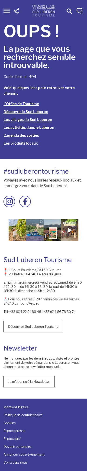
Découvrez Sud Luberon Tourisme (33, 327)
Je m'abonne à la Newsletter (29, 382)
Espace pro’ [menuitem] (12, 439)
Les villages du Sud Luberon (27, 119)
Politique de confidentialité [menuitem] (23, 415)
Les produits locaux (20, 143)
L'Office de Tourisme (21, 104)
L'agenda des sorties (21, 135)
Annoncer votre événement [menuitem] (24, 454)
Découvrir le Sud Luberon (25, 112)
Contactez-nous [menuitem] (15, 462)
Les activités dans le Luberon (28, 127)
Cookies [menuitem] (9, 423)
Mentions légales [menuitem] (16, 407)
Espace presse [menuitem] (14, 431)
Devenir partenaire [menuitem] (17, 447)
